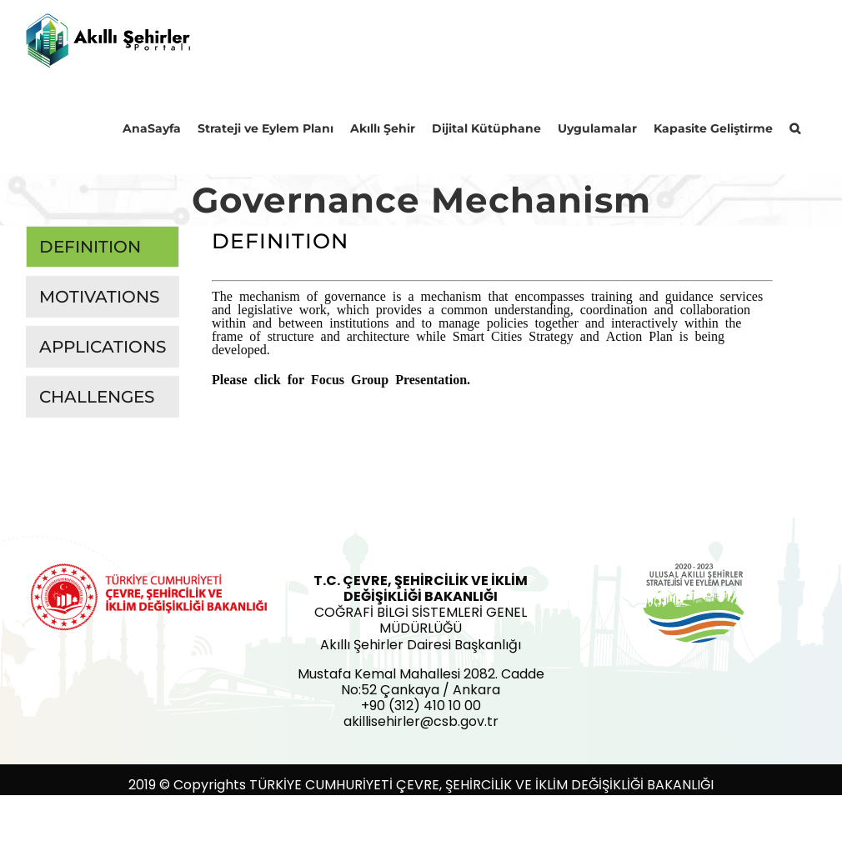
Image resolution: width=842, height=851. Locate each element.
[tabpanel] (492, 314)
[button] (794, 127)
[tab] (102, 247)
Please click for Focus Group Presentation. (341, 378)
